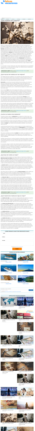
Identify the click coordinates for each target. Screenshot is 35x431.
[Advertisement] (17, 11)
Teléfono (3, 236)
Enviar (17, 248)
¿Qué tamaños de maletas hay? (8, 306)
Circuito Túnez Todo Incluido (5, 282)
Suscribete (31, 290)
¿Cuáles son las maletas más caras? (25, 371)
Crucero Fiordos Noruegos (22, 282)
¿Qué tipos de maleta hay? (7, 345)
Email (4, 233)
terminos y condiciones (9, 291)
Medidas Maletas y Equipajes (24, 319)
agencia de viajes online (21, 70)
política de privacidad (17, 291)
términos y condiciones (19, 246)
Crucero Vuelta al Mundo (4, 271)
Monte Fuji (19, 271)
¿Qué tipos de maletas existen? (8, 423)
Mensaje (3, 240)
